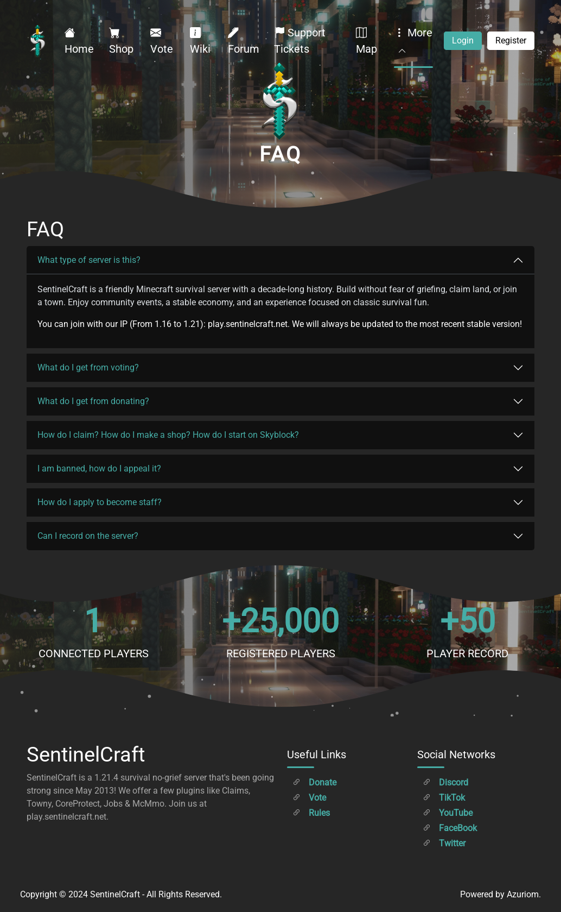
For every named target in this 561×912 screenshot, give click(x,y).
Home (79, 40)
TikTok (444, 798)
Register (510, 40)
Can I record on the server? (87, 536)
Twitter (444, 843)
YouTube (448, 813)
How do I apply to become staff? (99, 502)
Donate (314, 782)
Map (366, 40)
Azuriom (523, 894)
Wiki (200, 40)
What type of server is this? (89, 260)
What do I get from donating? (93, 401)
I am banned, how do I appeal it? (99, 468)
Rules (311, 813)
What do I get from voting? (88, 367)
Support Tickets (300, 40)
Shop (121, 40)
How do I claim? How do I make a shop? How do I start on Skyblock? (168, 435)
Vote (161, 40)
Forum (243, 40)
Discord (445, 782)
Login (463, 40)
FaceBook (450, 828)
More (413, 40)
